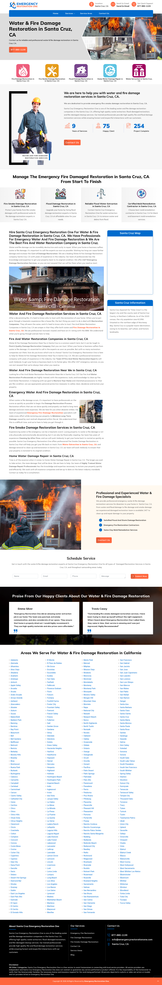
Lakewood (51, 843)
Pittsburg (87, 799)
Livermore (51, 865)
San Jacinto (125, 666)
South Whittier (126, 770)
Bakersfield (15, 717)
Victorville (124, 837)
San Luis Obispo (126, 682)
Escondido (51, 673)
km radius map (130, 265)
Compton (14, 837)
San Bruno (88, 893)
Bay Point (14, 729)
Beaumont (15, 733)
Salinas (87, 887)
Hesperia (51, 767)
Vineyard (123, 840)
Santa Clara (125, 710)
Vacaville (123, 830)
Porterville (88, 818)
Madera (50, 897)
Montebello (88, 682)
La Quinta (51, 818)
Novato (87, 733)
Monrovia (87, 676)
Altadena (14, 673)
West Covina (125, 862)
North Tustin (89, 726)
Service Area (86, 13)
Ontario (87, 748)
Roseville (87, 878)
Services (69, 13)
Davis (13, 871)
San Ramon (125, 698)
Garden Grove (52, 726)
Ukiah (122, 821)
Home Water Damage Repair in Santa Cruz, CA (110, 80)
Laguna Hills (52, 830)
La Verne (50, 821)
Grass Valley (52, 745)
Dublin (13, 890)
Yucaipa (123, 900)
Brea (12, 761)
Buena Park (15, 767)
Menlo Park (88, 660)
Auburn (14, 710)
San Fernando (89, 912)
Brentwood (15, 764)
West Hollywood (126, 865)
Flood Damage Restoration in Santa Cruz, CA (81, 80)
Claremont (15, 824)
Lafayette (51, 827)
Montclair (87, 679)
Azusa (13, 714)
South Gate (124, 758)
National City (89, 710)
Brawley (14, 758)
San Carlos (88, 900)
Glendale (50, 736)
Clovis (13, 827)
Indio (49, 786)
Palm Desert (89, 770)
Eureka (50, 676)
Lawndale (51, 852)
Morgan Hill (88, 698)
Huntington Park (54, 780)
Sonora (123, 755)
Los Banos (51, 887)
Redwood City (89, 846)
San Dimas (88, 909)
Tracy (122, 805)
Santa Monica (125, 723)
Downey (14, 887)
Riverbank (88, 862)
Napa (86, 707)
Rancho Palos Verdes (92, 830)
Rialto (86, 852)
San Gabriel (124, 663)
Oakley (86, 739)
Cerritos (14, 805)
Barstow (14, 726)
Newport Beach (90, 717)
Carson (14, 792)
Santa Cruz (124, 717)
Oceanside (88, 742)
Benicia (14, 748)
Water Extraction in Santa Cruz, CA (139, 80)
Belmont (14, 745)
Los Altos (51, 881)
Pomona (87, 815)
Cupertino (15, 856)
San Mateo (124, 688)
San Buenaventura (91, 897)
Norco (86, 720)
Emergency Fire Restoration (82, 933)
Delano (13, 874)
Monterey (87, 685)
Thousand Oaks (126, 799)
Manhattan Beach (54, 900)
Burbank (14, 770)
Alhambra (15, 666)
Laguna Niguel (53, 834)
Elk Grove (51, 666)
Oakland (87, 736)
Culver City (15, 852)
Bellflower (15, 742)
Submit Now (139, 576)
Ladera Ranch (52, 824)
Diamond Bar (16, 881)
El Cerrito (14, 909)
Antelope (14, 679)
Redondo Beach (90, 843)
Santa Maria (125, 720)
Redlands (87, 840)
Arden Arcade (16, 695)
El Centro (14, 906)
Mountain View (90, 701)
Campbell (14, 783)
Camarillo (15, 780)
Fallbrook (51, 685)
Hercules (50, 764)
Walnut (123, 849)
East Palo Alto (16, 897)
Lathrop (50, 849)
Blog (72, 955)
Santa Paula (125, 726)
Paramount (88, 783)
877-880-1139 (144, 6)
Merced (87, 663)
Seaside (123, 739)
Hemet (50, 761)
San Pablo (124, 692)
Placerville (88, 805)
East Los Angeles (18, 893)
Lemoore (50, 859)
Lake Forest (52, 840)
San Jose (124, 669)
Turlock (123, 811)
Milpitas (87, 666)
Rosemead (88, 874)
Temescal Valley (126, 792)
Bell (12, 736)
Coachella (15, 830)
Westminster (125, 874)
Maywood (51, 909)
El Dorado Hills (17, 912)
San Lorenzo (125, 679)
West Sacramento (127, 868)
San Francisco (126, 660)
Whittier (123, 881)
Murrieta (87, 704)
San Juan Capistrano (128, 673)
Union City (124, 824)
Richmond (88, 856)
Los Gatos (51, 890)
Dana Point (15, 865)
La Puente (51, 815)
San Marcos (125, 685)
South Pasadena (127, 764)
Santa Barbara (126, 707)
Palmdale (87, 777)
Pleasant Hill (89, 808)
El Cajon (14, 903)
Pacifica (87, 767)
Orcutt (86, 758)
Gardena (50, 729)
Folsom (50, 695)
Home (55, 13)
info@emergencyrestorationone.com (132, 939)
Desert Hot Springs (18, 878)
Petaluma (88, 792)
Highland (51, 770)
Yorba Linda (125, 893)
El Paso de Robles (54, 663)
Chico (13, 808)
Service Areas (76, 950)
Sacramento (89, 884)
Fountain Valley (53, 707)
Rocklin (87, 868)
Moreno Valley (89, 695)
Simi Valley (124, 745)
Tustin (122, 815)
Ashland (14, 701)
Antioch (14, 682)
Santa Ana (124, 704)
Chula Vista (15, 818)
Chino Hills (15, 815)
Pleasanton (88, 811)
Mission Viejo (89, 669)
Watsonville (125, 859)
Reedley (87, 849)
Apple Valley (16, 685)
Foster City (51, 704)
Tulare (122, 808)
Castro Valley (16, 796)
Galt (49, 723)
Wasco (123, 856)
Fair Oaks (51, 679)
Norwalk (87, 729)
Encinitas (51, 669)
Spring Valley (125, 774)
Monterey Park (90, 688)
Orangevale (88, 755)
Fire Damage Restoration (81, 937)
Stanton (123, 777)
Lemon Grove (52, 856)
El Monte (50, 660)
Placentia (87, 802)
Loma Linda (52, 871)
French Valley (52, 714)
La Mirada (51, 808)
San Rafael (124, 695)
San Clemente (89, 903)
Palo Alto (87, 780)
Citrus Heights (16, 821)
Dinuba (13, 884)
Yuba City (124, 897)
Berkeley (14, 751)
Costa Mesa (16, 846)
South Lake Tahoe (127, 761)
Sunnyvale (124, 786)
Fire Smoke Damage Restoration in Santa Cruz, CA (52, 80)
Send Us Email (122, 6)
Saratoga (124, 736)
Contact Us (104, 13)
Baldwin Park (16, 720)
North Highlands (90, 723)
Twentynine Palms (127, 818)
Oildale (86, 745)
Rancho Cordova (90, 824)
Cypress (14, 859)
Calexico (14, 777)
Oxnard (87, 764)
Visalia (123, 843)
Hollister (50, 774)
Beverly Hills (16, 755)
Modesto (87, 673)
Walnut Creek (125, 852)
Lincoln (50, 862)
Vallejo (123, 834)
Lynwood (50, 893)
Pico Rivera (88, 796)
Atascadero (15, 704)
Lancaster (51, 846)
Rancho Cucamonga (92, 827)
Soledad (123, 748)
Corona (14, 843)
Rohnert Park (89, 871)
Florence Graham (54, 688)
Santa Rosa (124, 729)
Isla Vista (51, 796)
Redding (87, 837)
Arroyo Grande (17, 698)
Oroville (87, 761)
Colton (13, 834)
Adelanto (14, 660)
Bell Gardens (16, 739)
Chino (13, 811)
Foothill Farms (53, 701)
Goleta (49, 742)
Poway (86, 821)
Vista (122, 846)
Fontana (50, 698)
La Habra (51, 802)
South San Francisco (128, 767)
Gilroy (49, 733)
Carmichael (15, 789)
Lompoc (50, 874)
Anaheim (14, 676)
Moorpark (88, 692)
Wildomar (124, 884)
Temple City (125, 796)
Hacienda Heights (54, 748)
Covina (13, 849)
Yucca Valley (125, 903)
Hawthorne (51, 755)
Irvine (49, 792)
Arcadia (14, 688)
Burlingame (15, 774)
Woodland (124, 890)
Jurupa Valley (52, 799)
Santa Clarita (125, 714)
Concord (14, 840)
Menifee (50, 912)
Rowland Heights (91, 881)
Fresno (50, 717)
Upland (123, 827)
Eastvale (14, 900)
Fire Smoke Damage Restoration (84, 942)
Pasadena (88, 786)
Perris (86, 789)
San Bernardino (90, 890)
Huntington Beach (54, 777)
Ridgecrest (88, 859)
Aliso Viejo (15, 669)
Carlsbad (14, 786)
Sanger (123, 701)
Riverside (87, 865)
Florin (49, 692)
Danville (14, 868)
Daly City (14, 862)
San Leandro (125, 676)
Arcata (13, 692)
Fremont (50, 710)
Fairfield (50, 682)
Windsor (123, 887)
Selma (122, 742)
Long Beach (52, 878)
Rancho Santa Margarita (94, 834)
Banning (14, 723)
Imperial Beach (53, 783)
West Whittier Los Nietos (130, 871)
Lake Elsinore (52, 837)
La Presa (50, 811)
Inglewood (51, 789)
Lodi (49, 868)
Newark (87, 714)
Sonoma (123, 751)
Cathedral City (16, 799)
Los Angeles (52, 884)
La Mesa (50, 805)
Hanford (50, 751)
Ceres (13, 802)
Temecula (124, 789)
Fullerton (50, 720)
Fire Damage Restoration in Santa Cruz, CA (23, 80)
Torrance (123, 802)
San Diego (88, 906)
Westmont (124, 878)
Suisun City (124, 783)
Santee (123, 733)
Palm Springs (89, 774)
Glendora (51, 739)
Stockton (123, 780)
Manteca (50, 903)
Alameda (14, 663)
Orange (87, 751)
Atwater (14, 707)
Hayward (50, 758)
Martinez (50, 906)
